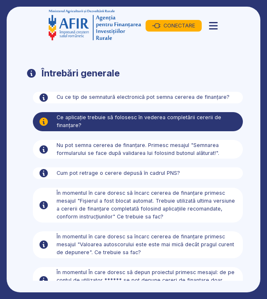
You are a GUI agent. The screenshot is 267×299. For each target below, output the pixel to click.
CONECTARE (173, 26)
